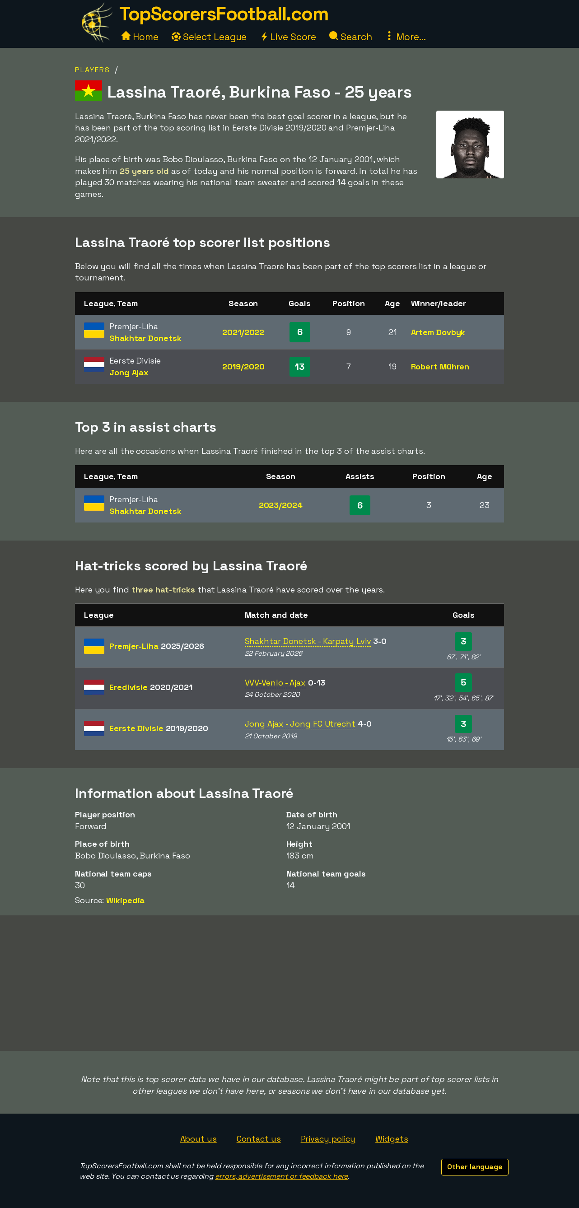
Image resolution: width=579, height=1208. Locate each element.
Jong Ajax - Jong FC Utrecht (300, 723)
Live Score (288, 37)
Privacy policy (328, 1138)
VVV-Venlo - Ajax (275, 682)
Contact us (259, 1138)
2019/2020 (243, 366)
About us (198, 1138)
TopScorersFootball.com (223, 14)
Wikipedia (125, 900)
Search (350, 37)
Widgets (391, 1138)
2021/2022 (243, 332)
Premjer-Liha (156, 646)
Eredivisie (150, 687)
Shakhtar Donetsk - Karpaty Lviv (308, 641)
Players (92, 70)
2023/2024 (281, 505)
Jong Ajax (129, 372)
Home (140, 37)
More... (405, 37)
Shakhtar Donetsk (145, 338)
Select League (209, 37)
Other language (475, 1166)
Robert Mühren (440, 366)
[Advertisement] (289, 983)
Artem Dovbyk (438, 332)
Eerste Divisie (158, 728)
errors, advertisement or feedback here (281, 1176)
